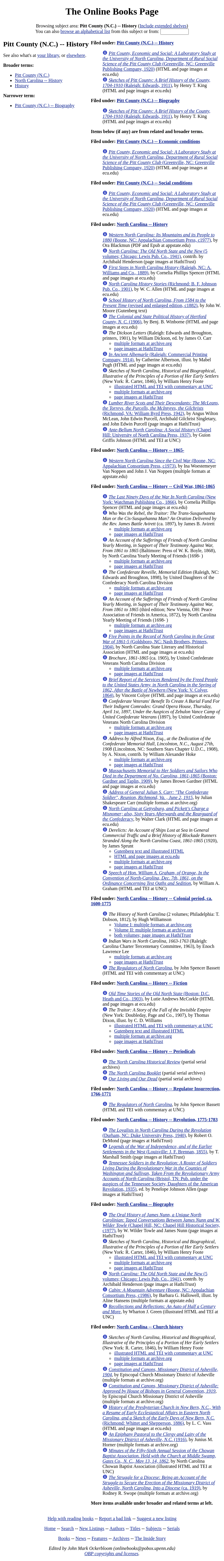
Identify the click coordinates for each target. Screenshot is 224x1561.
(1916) (154, 1437)
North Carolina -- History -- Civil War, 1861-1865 (166, 486)
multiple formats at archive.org (143, 343)
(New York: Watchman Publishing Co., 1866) (159, 499)
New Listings (91, 1528)
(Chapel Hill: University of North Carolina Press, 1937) (156, 432)
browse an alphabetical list (85, 31)
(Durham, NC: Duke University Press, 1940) (156, 1133)
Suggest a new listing (156, 1518)
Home (50, 1528)
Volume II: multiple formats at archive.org (153, 929)
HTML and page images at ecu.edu (146, 856)
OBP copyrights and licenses (111, 1553)
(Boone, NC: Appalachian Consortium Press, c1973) (159, 463)
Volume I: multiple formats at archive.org (152, 924)
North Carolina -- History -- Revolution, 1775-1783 (167, 1119)
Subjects (154, 1528)
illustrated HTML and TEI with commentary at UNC (163, 386)
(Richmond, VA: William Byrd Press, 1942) (160, 408)
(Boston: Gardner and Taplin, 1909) (159, 776)
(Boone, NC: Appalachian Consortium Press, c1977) (158, 237)
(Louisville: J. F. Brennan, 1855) (157, 1149)
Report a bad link (115, 1518)
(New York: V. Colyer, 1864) (160, 687)
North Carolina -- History (38, 80)
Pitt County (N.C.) (32, 75)
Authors (117, 1528)
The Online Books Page (111, 11)
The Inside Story (150, 1538)
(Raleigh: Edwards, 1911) (156, 83)
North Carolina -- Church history (150, 1326)
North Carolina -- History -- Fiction (152, 983)
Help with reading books (71, 1518)
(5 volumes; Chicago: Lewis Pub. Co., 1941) (154, 254)
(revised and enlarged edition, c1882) (154, 303)
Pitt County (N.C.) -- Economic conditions (158, 141)
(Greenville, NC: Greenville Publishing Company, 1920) (160, 61)
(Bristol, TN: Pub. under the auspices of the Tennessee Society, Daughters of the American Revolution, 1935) (160, 1176)
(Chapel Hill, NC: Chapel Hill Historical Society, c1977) (161, 1222)
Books (64, 1538)
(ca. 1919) (158, 1482)
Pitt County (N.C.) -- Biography (44, 105)
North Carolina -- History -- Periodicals (156, 1051)
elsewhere (75, 55)
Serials (173, 1528)
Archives (121, 1538)
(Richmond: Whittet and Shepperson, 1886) (161, 1415)
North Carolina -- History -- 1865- (150, 450)
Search (67, 1528)
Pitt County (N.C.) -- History (145, 42)
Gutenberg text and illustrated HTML (149, 851)
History (22, 85)
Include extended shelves (163, 25)
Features (99, 1538)
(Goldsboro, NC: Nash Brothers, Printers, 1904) (158, 641)
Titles (135, 1528)
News (81, 1538)
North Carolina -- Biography (145, 1204)
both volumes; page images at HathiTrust (152, 935)
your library (48, 55)
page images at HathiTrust (138, 348)
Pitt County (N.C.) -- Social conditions (154, 182)
